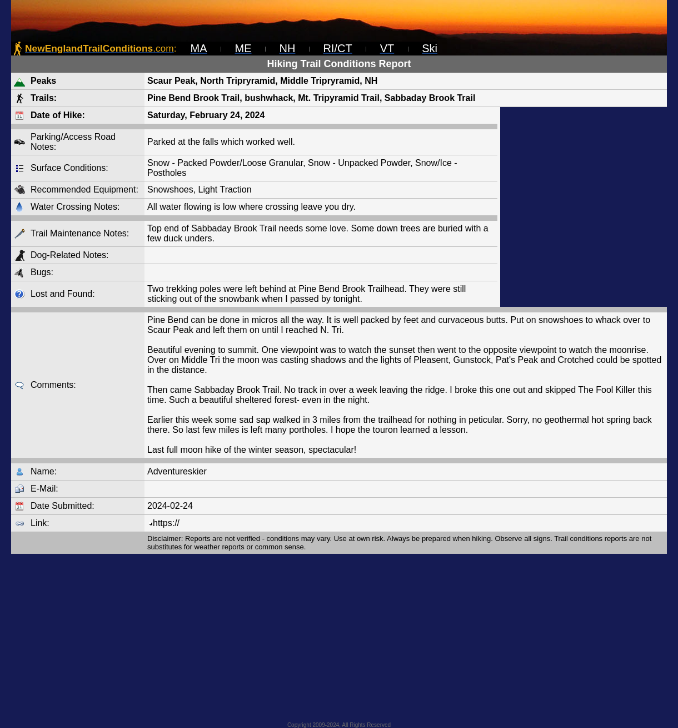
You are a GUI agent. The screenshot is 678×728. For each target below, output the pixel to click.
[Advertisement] (583, 207)
